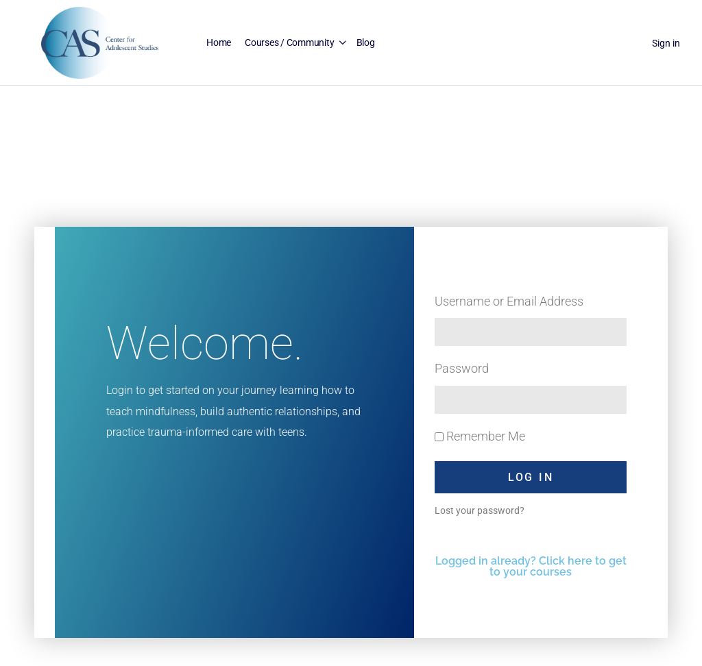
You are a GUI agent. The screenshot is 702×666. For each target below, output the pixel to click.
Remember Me (480, 436)
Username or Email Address (509, 301)
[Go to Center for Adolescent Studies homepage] (100, 41)
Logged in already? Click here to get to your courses (531, 566)
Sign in (666, 43)
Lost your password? (479, 510)
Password (462, 368)
